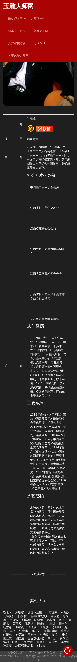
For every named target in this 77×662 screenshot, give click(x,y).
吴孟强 (65, 642)
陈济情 (22, 616)
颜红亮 (19, 627)
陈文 (55, 634)
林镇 (64, 634)
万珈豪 (53, 612)
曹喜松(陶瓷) (39, 616)
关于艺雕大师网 (18, 55)
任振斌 (7, 634)
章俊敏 (14, 619)
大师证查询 (38, 18)
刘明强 (19, 612)
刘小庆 (52, 638)
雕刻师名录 (17, 18)
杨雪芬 (7, 627)
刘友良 (41, 645)
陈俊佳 (41, 623)
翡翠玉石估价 (16, 31)
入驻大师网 (41, 31)
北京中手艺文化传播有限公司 (36, 652)
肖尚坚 (64, 638)
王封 (52, 623)
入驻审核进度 (16, 43)
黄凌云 (17, 623)
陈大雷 (28, 642)
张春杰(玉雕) (36, 638)
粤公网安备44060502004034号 (45, 656)
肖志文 (35, 631)
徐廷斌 (29, 623)
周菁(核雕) (50, 631)
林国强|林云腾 (24, 645)
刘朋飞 (40, 642)
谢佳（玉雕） (36, 612)
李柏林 (56, 627)
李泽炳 (32, 627)
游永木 (7, 612)
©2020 (12, 652)
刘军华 (26, 619)
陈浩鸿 (65, 631)
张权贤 (51, 619)
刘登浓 (19, 634)
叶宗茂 (7, 645)
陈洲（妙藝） (11, 642)
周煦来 (32, 634)
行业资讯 (39, 43)
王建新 (44, 627)
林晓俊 (44, 634)
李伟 (12, 631)
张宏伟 (23, 631)
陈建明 (38, 619)
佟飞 (61, 619)
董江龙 (53, 642)
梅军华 (63, 623)
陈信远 (55, 616)
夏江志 (7, 638)
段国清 (19, 638)
